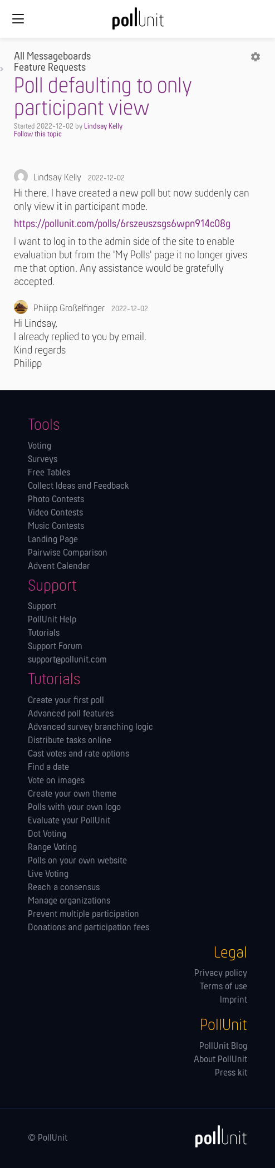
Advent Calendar (59, 567)
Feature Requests (50, 67)
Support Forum (55, 647)
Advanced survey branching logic (90, 728)
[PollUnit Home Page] (137, 22)
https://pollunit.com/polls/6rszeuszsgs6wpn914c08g (122, 224)
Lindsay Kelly (103, 126)
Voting (39, 446)
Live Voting (48, 875)
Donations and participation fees (88, 928)
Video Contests (55, 513)
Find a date (48, 768)
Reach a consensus (64, 888)
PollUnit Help (52, 620)
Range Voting (52, 848)
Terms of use (223, 987)
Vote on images (56, 781)
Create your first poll (66, 701)
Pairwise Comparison (67, 553)
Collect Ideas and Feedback (78, 487)
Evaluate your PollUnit (69, 821)
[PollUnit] (216, 1136)
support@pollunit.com (67, 660)
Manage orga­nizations (69, 901)
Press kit (231, 1073)
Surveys (42, 460)
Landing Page (53, 540)
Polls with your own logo (74, 808)
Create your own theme (72, 794)
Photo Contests (56, 500)
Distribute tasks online (69, 741)
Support (42, 607)
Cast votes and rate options (78, 754)
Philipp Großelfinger (69, 308)
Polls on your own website (77, 861)
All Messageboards (52, 56)
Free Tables (49, 473)
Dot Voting (47, 835)
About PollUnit (220, 1060)
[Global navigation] (18, 19)
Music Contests (56, 527)
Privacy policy (220, 974)
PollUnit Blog (223, 1047)
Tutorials (44, 634)
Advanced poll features (71, 714)
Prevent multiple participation (83, 915)
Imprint (233, 1000)
